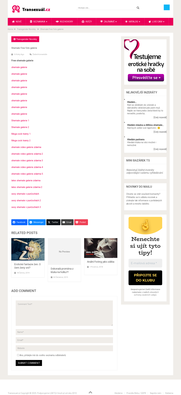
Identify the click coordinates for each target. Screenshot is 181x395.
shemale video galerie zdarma (26, 147)
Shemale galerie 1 (20, 120)
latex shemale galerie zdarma (25, 180)
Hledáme (119, 393)
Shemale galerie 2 (20, 127)
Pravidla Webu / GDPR (136, 393)
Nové (16, 21)
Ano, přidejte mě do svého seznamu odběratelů (41, 355)
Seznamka (37, 21)
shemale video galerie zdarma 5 (27, 173)
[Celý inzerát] (160, 117)
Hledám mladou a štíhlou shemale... (145, 125)
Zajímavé (107, 21)
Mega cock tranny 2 (21, 140)
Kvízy (87, 21)
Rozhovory (64, 21)
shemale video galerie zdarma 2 (27, 154)
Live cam (155, 21)
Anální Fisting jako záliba (100, 261)
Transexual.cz (14, 393)
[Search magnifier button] (138, 8)
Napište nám (155, 393)
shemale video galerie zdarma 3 (27, 160)
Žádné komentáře (40, 54)
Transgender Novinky (26, 39)
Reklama (169, 393)
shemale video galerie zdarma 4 (27, 167)
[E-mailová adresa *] (145, 263)
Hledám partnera (135, 139)
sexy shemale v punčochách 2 (26, 200)
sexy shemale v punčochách (25, 193)
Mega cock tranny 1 (21, 134)
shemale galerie (19, 67)
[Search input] (106, 8)
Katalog (131, 21)
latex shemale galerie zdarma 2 (26, 187)
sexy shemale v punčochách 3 (26, 207)
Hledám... (132, 102)
